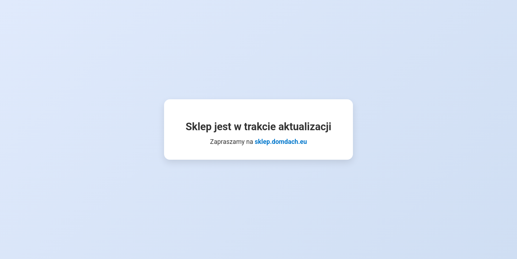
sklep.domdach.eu (281, 141)
